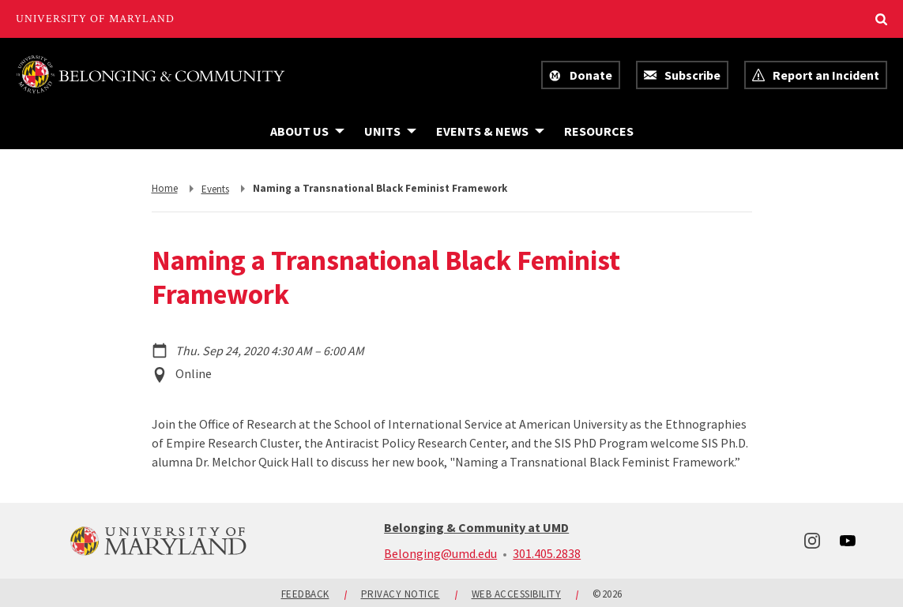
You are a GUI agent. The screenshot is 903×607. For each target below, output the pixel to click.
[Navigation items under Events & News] (490, 131)
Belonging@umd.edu (440, 553)
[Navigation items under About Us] (307, 131)
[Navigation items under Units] (390, 131)
